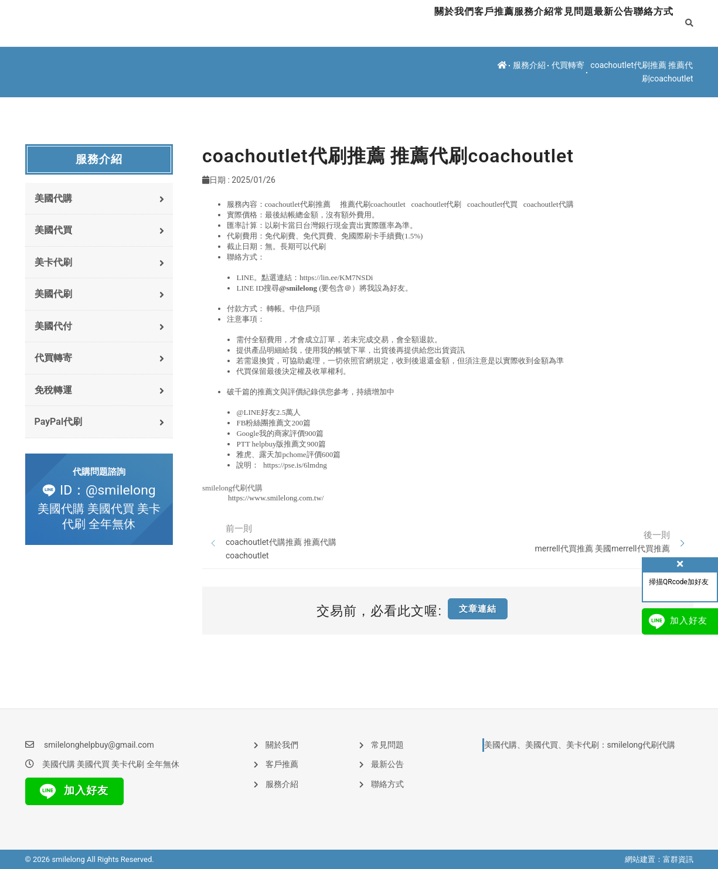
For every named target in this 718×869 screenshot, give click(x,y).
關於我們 (359, 23)
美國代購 (100, 199)
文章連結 (477, 609)
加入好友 (71, 791)
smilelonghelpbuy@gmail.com (99, 744)
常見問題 (531, 23)
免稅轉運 (100, 396)
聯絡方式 (646, 23)
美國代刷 (100, 297)
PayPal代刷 (100, 429)
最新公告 (589, 23)
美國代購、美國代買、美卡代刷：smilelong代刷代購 (580, 744)
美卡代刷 (100, 264)
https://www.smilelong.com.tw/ (276, 497)
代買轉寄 (568, 65)
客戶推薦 (416, 23)
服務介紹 (474, 23)
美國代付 (100, 330)
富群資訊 (678, 859)
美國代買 (100, 231)
